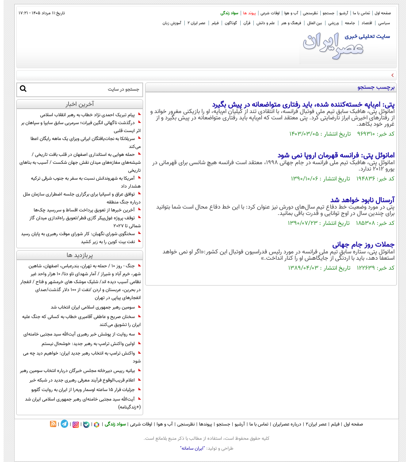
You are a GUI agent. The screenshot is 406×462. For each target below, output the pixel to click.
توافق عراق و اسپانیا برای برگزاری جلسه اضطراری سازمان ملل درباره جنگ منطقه (78, 198)
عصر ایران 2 (193, 23)
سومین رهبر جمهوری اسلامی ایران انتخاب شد (92, 307)
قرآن (243, 23)
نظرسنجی (306, 13)
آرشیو (340, 13)
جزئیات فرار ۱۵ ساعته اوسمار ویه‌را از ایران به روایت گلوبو (82, 389)
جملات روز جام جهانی (360, 245)
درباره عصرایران (283, 424)
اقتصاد (363, 23)
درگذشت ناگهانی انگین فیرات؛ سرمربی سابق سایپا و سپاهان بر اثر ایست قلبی (77, 126)
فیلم (211, 23)
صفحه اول (379, 13)
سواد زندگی (226, 13)
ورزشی (330, 23)
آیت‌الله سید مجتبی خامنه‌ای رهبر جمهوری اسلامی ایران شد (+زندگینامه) (79, 403)
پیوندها (202, 424)
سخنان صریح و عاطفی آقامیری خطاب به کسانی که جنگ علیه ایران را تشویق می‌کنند (78, 320)
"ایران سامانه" (188, 448)
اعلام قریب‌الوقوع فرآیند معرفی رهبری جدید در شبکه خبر (81, 380)
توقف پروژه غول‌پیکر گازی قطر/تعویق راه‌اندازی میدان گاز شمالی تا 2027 (81, 222)
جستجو (325, 13)
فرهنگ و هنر (287, 23)
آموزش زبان (168, 23)
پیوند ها (245, 13)
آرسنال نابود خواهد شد (359, 200)
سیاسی (381, 23)
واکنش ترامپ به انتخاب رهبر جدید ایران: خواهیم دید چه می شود (78, 357)
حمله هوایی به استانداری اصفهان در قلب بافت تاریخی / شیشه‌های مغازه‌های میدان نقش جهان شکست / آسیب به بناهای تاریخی (76, 162)
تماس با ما (357, 13)
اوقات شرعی (266, 13)
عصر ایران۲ (312, 424)
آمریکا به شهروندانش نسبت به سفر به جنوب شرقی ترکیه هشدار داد (82, 182)
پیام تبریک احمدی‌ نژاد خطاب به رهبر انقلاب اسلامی (86, 115)
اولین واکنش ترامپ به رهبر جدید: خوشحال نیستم (87, 343)
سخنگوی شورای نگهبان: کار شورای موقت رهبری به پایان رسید (77, 234)
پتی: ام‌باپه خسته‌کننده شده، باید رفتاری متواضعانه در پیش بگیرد (300, 105)
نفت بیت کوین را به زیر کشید (107, 241)
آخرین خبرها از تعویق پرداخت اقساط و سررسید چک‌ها (83, 210)
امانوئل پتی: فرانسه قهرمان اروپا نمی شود (332, 155)
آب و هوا (288, 13)
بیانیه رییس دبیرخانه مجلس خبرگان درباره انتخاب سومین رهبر (76, 370)
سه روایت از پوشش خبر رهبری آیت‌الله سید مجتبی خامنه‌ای (78, 334)
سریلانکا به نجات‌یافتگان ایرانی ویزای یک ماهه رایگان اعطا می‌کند (82, 142)
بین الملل (311, 23)
